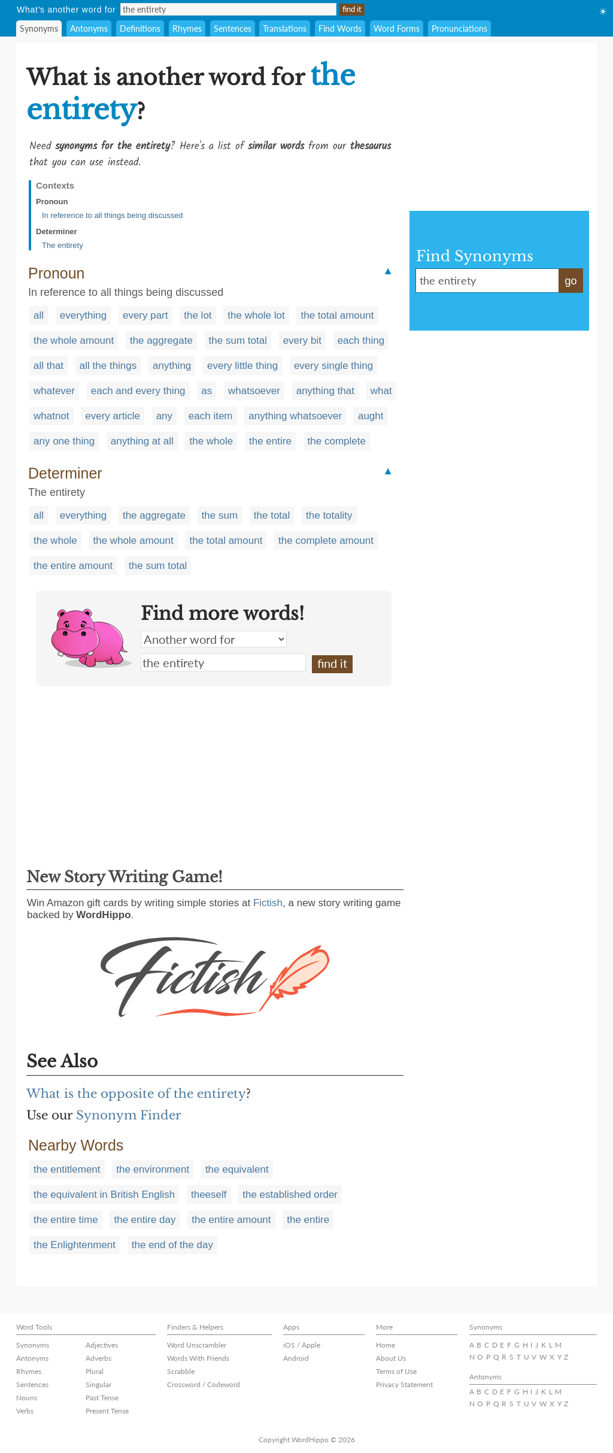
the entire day (144, 1219)
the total (272, 515)
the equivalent (237, 1169)
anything (172, 365)
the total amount (337, 315)
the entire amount (73, 565)
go (570, 281)
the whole (211, 441)
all (39, 315)
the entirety (223, 662)
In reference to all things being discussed (112, 215)
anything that (325, 390)
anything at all (142, 441)
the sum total (238, 340)
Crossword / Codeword (203, 1384)
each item (211, 416)
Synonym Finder (128, 1115)
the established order (290, 1194)
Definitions (140, 28)
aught (371, 416)
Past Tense (102, 1397)
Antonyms (89, 28)
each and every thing (138, 390)
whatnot (51, 416)
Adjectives (102, 1344)
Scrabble (181, 1371)
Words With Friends (198, 1358)
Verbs (25, 1410)
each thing (361, 340)
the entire (270, 441)
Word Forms (397, 28)
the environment (152, 1169)
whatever (54, 390)
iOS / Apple (301, 1344)
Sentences (232, 28)
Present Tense (107, 1410)
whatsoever (254, 390)
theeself (209, 1194)
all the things (108, 365)
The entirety (62, 245)
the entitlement (67, 1169)
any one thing (64, 441)
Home (385, 1344)
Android (296, 1358)
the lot (197, 315)
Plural (95, 1371)
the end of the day (172, 1245)
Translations (284, 28)
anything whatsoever (295, 416)
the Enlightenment (75, 1245)
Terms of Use (396, 1371)
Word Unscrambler (196, 1344)
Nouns (26, 1397)
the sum (220, 515)
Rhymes (187, 28)
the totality (329, 515)
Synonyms (39, 28)
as (206, 390)
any (164, 416)
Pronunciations (459, 28)
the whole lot (255, 315)
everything (83, 315)
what (381, 390)
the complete (337, 441)
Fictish (268, 903)
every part (145, 315)
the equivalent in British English (104, 1194)
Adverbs (98, 1358)
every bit (302, 340)
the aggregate (161, 340)
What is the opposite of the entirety (136, 1093)
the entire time (66, 1219)
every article (112, 416)
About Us (391, 1358)
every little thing (242, 365)
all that (48, 365)
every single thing (333, 365)
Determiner (56, 231)
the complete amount (326, 540)
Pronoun (52, 201)
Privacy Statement (404, 1384)
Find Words (340, 28)
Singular (98, 1384)
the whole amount (74, 340)
